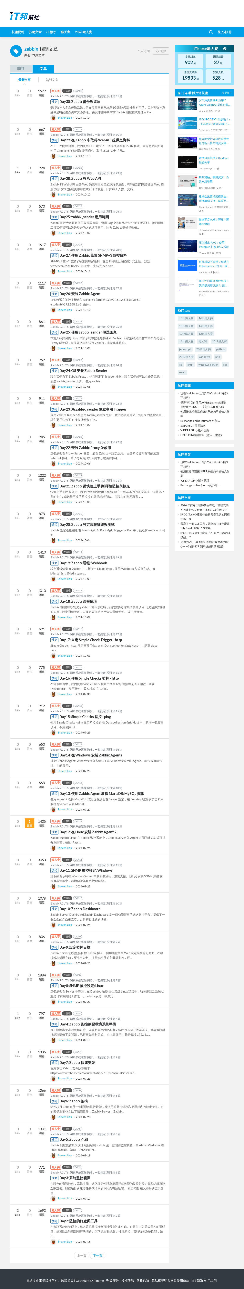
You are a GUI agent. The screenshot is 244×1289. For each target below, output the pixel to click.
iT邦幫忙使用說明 (204, 1280)
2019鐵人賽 (219, 341)
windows (204, 356)
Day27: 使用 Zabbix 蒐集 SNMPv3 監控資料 (93, 255)
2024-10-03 (83, 578)
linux (190, 364)
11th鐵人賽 (186, 341)
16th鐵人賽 (206, 318)
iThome (98, 1280)
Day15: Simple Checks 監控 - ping (85, 716)
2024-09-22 (83, 1001)
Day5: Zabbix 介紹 (73, 1139)
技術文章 (35, 32)
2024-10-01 (83, 655)
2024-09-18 (83, 1040)
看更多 (227, 92)
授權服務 (127, 1280)
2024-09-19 (83, 1155)
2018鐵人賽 (203, 349)
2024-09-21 (83, 1078)
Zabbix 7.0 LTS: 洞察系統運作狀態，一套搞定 (78, 96)
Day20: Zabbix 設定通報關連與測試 (87, 524)
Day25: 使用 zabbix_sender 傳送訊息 (88, 332)
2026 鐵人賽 (83, 32)
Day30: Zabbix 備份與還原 (79, 101)
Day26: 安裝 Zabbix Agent (80, 294)
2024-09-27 (83, 809)
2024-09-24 (83, 924)
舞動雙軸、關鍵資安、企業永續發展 (214, 179)
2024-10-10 (83, 309)
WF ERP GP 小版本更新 (194, 430)
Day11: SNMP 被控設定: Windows (86, 870)
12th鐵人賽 (206, 333)
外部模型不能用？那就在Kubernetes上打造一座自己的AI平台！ (214, 264)
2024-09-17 (83, 1198)
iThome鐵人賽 (210, 48)
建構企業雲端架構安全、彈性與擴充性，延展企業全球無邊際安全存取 (214, 199)
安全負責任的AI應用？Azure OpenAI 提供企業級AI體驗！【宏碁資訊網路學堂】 (214, 102)
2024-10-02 (83, 617)
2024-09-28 (83, 771)
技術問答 (18, 32)
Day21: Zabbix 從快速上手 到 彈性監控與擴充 (94, 486)
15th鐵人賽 (186, 318)
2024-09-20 (83, 1116)
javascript (185, 349)
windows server (208, 364)
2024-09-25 (83, 886)
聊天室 (65, 32)
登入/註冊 (224, 32)
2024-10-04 (83, 540)
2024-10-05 (83, 502)
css (225, 364)
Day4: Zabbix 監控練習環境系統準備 (87, 1024)
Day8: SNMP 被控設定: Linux (81, 986)
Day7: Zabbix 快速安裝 (77, 1062)
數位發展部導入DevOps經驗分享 (213, 160)
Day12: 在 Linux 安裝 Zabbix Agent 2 (87, 832)
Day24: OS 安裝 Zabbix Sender (83, 370)
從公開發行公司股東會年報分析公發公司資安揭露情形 (214, 141)
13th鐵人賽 (186, 326)
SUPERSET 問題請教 (193, 425)
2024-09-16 (83, 1241)
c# (180, 364)
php (217, 356)
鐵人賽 (203, 341)
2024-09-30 (83, 694)
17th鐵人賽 (186, 333)
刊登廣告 (112, 1280)
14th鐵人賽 (206, 326)
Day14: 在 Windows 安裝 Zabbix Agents (90, 755)
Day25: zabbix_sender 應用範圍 (84, 217)
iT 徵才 (51, 32)
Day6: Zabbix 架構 (73, 1101)
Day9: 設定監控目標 (74, 947)
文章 (43, 68)
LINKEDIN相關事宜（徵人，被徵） (201, 435)
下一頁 (97, 1255)
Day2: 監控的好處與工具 (78, 1221)
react (182, 372)
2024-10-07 (83, 425)
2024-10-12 (83, 194)
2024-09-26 (83, 847)
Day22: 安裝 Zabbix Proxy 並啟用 (85, 447)
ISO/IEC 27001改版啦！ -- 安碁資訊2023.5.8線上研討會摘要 (214, 122)
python (220, 349)
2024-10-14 (83, 117)
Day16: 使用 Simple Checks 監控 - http (89, 678)
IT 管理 (67, 90)
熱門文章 (52, 80)
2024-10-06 (83, 463)
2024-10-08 (83, 386)
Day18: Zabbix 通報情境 (78, 601)
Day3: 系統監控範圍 (74, 1178)
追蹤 (161, 51)
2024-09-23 (83, 963)
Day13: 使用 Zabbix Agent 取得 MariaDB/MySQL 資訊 (101, 793)
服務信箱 (143, 1280)
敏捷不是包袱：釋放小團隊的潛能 (214, 221)
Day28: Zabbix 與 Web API (80, 178)
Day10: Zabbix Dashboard (80, 909)
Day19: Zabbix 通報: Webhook (83, 563)
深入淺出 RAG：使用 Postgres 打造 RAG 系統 (214, 244)
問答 (21, 68)
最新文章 (24, 80)
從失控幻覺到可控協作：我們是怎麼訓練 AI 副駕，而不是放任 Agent (214, 283)
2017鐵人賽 (186, 356)
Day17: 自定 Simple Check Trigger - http (90, 640)
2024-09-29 (83, 732)
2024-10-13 (83, 156)
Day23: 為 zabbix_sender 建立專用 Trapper (92, 409)
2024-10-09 (83, 233)
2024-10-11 (83, 271)
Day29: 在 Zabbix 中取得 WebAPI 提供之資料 (94, 140)
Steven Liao (61, 117)
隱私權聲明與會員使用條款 (170, 1280)
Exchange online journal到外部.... (200, 420)
